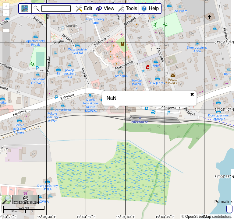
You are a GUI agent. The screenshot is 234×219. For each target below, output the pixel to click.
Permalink (223, 201)
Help (154, 8)
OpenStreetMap (198, 216)
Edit (88, 8)
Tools (131, 8)
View (109, 8)
